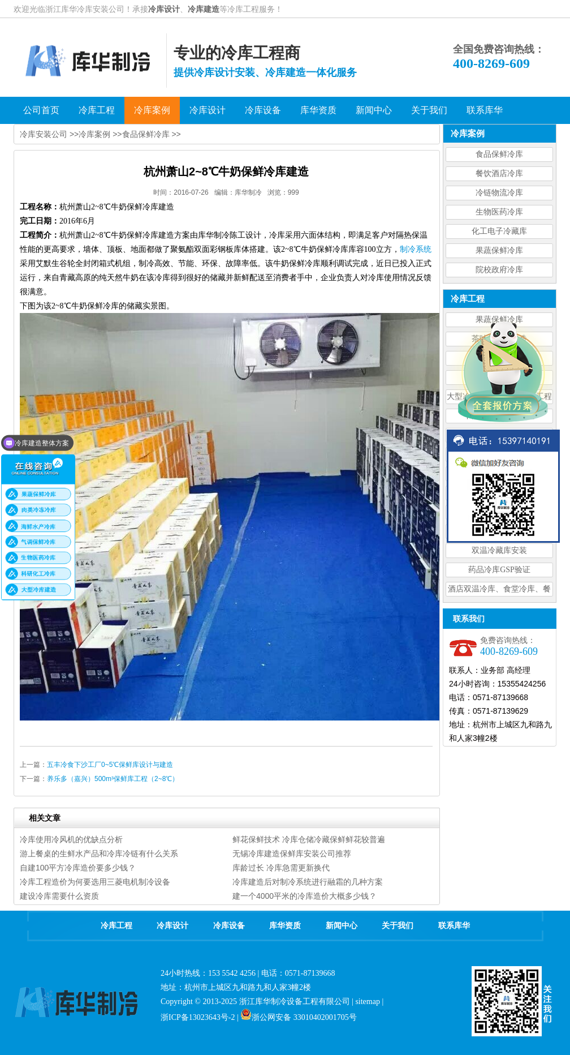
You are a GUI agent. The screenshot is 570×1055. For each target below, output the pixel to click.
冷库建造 (203, 9)
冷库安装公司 (43, 134)
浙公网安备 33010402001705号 (298, 1017)
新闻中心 (341, 925)
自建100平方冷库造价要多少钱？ (78, 867)
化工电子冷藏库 (499, 231)
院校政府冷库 (499, 269)
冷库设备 (229, 925)
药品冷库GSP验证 (499, 569)
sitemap (367, 1001)
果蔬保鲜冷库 (499, 250)
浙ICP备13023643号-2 (198, 1017)
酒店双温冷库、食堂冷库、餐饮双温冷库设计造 (499, 591)
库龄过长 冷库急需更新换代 (281, 867)
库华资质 (285, 925)
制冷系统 (415, 249)
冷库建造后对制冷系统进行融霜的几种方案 (307, 881)
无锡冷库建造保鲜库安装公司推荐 (291, 853)
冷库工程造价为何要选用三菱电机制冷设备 (95, 881)
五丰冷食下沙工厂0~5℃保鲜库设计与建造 (110, 765)
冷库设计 (164, 9)
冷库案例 (94, 134)
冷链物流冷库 (499, 192)
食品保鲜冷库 (499, 154)
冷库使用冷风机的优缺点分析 (71, 839)
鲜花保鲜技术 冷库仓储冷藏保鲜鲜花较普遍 (308, 839)
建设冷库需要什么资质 (59, 895)
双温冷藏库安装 (499, 550)
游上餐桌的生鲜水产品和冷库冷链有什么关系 (99, 853)
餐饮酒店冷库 (499, 173)
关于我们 (397, 925)
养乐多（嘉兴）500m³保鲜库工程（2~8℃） (113, 779)
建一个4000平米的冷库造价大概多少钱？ (304, 895)
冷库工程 (116, 925)
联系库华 (454, 925)
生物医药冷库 (499, 212)
